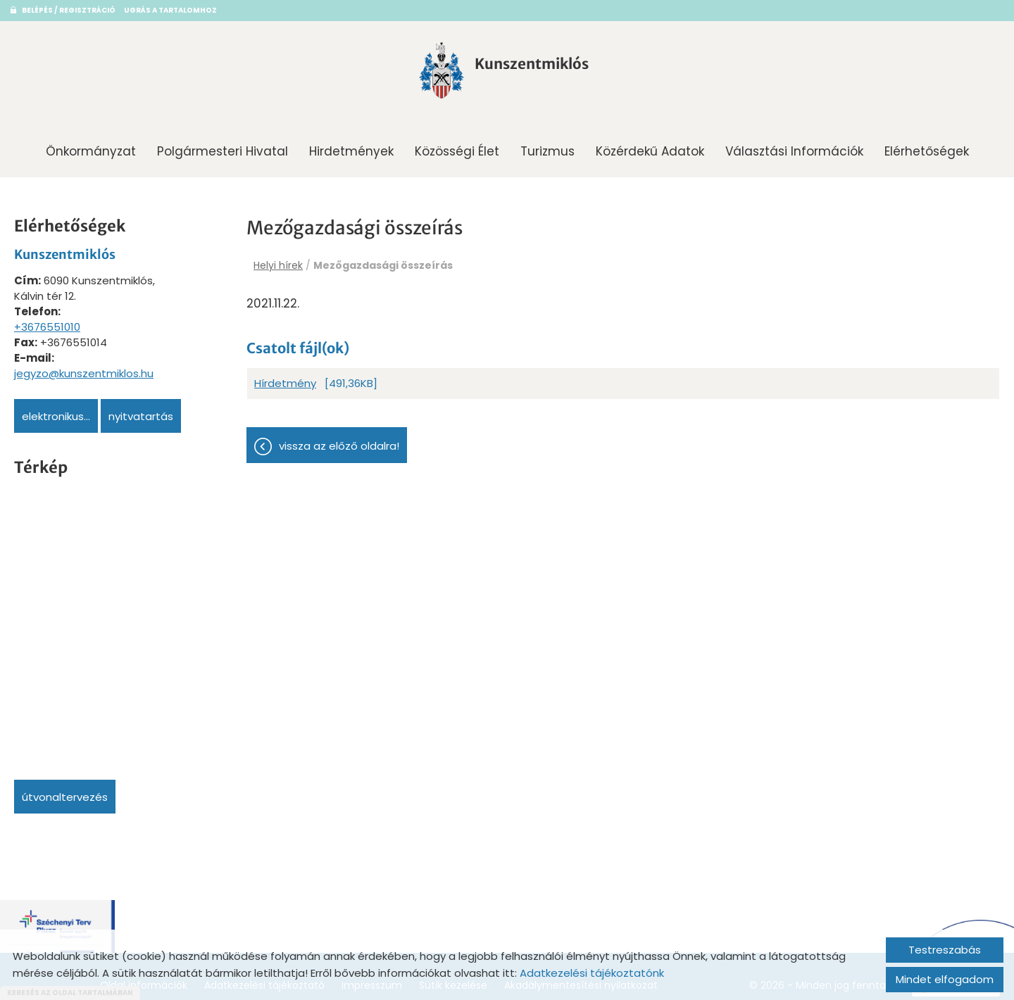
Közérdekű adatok (650, 146)
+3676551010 (47, 322)
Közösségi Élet (457, 146)
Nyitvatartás (140, 411)
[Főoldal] (420, 72)
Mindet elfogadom (945, 979)
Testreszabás (944, 949)
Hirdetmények (351, 146)
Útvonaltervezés (65, 792)
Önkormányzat (91, 146)
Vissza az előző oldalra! (339, 441)
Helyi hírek (278, 260)
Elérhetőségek (926, 146)
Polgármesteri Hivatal (222, 146)
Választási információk (794, 146)
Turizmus (547, 146)
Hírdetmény (285, 379)
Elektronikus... (56, 411)
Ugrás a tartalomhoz (170, 10)
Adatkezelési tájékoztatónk (592, 973)
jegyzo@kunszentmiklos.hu (84, 368)
